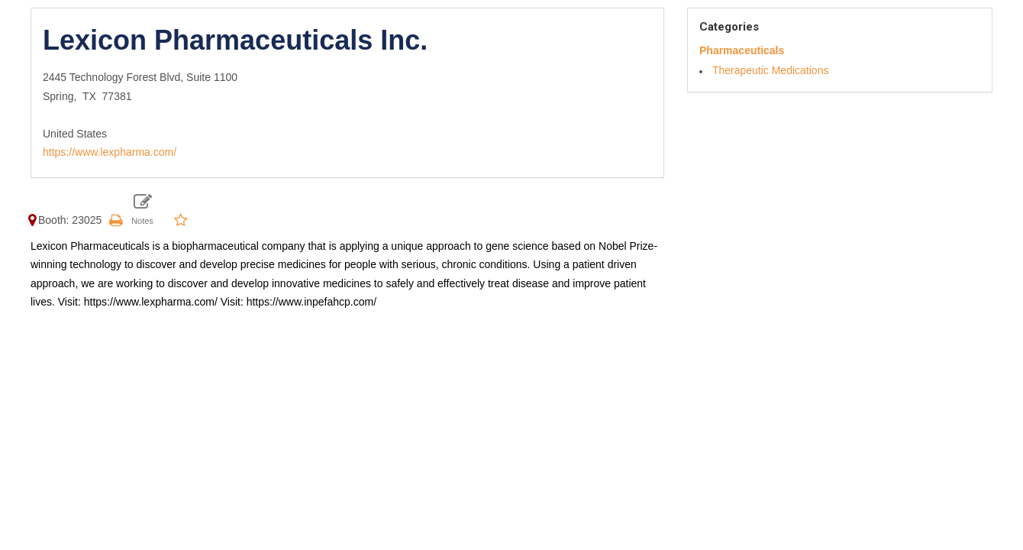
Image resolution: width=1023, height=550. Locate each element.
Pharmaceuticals (741, 50)
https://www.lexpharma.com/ (109, 152)
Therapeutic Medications (770, 70)
